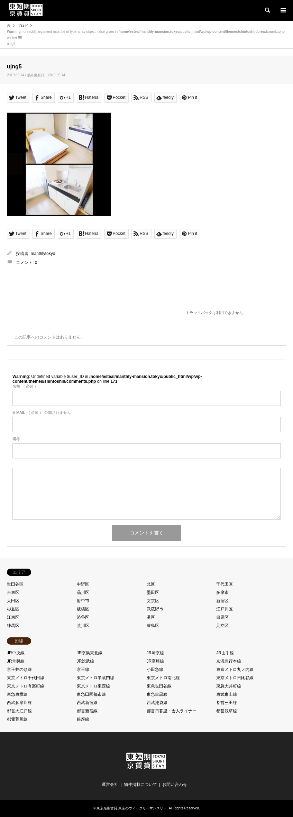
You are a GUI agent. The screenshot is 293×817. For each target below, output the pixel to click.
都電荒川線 (17, 719)
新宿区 (222, 600)
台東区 (13, 592)
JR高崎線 (155, 661)
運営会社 (110, 784)
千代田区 (224, 584)
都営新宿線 (87, 711)
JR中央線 (16, 652)
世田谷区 (15, 584)
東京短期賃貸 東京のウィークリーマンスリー (132, 808)
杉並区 (13, 609)
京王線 (83, 669)
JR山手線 (225, 652)
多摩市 (222, 592)
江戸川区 (224, 609)
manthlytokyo (43, 253)
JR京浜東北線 (90, 652)
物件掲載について (140, 784)
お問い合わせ (174, 784)
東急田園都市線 (91, 694)
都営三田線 (226, 702)
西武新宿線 (87, 702)
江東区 (13, 617)
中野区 (83, 584)
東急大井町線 (228, 686)
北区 (151, 584)
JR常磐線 (16, 661)
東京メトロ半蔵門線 (95, 677)
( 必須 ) (24, 386)
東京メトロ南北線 (163, 677)
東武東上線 (226, 694)
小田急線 (155, 669)
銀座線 (83, 719)
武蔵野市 (155, 609)
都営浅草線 (226, 711)
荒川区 (83, 625)
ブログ (22, 26)
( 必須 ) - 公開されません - (42, 412)
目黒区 (222, 617)
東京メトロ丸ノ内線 (235, 669)
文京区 (153, 600)
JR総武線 (85, 661)
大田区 (13, 600)
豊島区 (153, 625)
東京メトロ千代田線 (25, 677)
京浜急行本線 (228, 661)
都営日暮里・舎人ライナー (171, 711)
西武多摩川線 (19, 702)
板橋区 (83, 609)
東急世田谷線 (159, 686)
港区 (151, 617)
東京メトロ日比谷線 (235, 677)
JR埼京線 (155, 652)
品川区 (83, 592)
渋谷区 (83, 617)
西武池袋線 (157, 702)
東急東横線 (17, 694)
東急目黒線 (157, 694)
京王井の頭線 (19, 669)
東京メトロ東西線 (93, 686)
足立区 (222, 625)
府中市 (83, 600)
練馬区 (13, 625)
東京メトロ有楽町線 (25, 686)
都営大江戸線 (19, 711)
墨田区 (153, 592)
